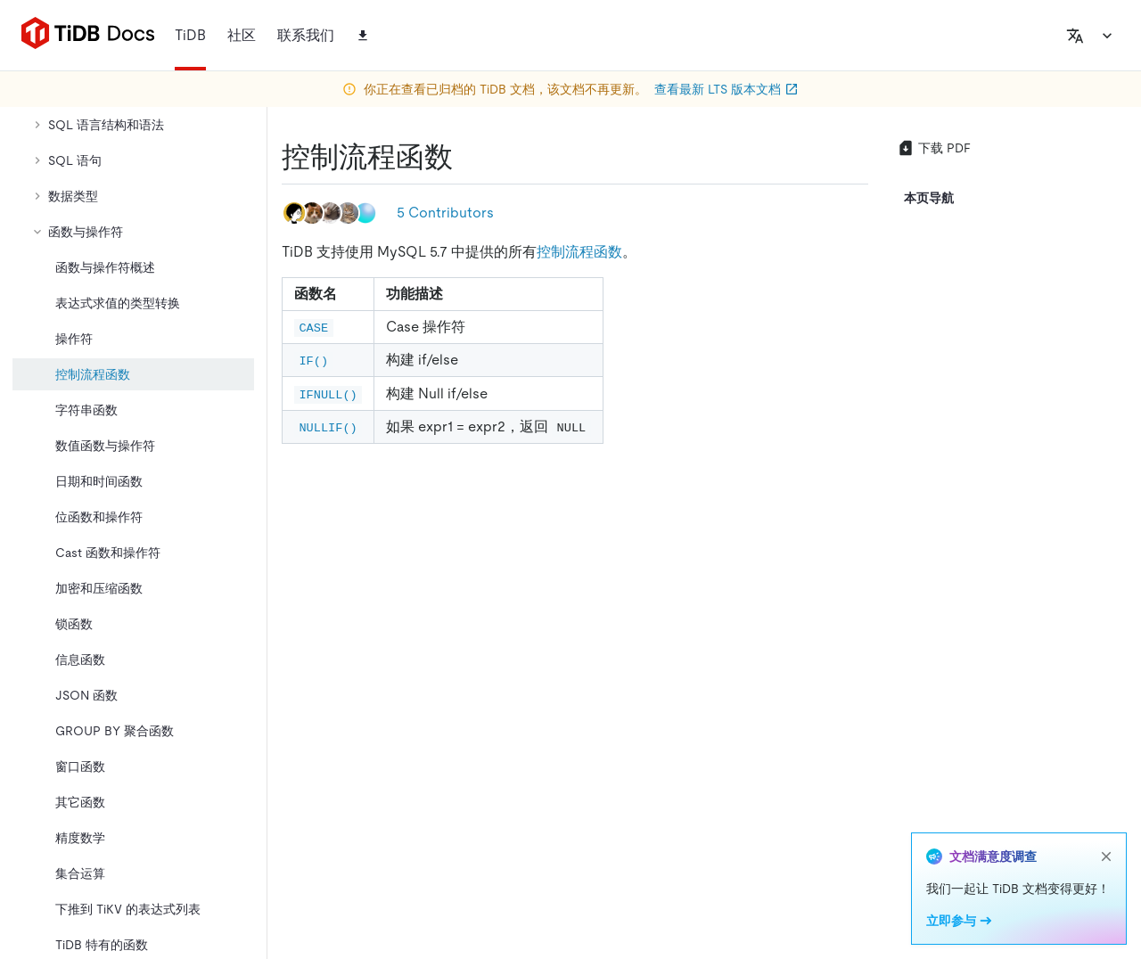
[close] (1106, 856)
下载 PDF (934, 148)
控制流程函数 (579, 251)
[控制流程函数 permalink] (467, 157)
